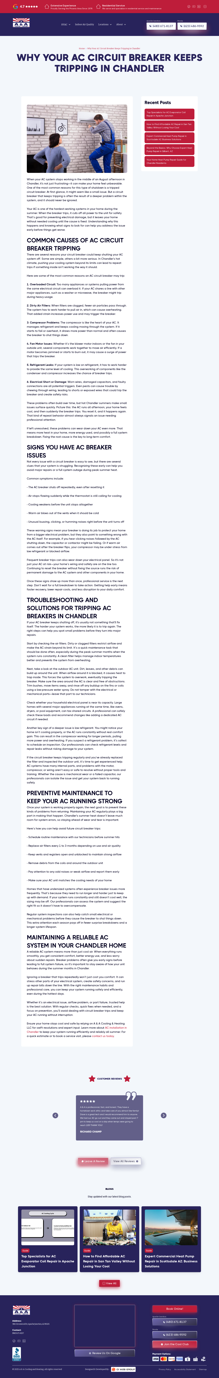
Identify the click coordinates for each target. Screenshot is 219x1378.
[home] (27, 24)
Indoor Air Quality (84, 24)
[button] (66, 24)
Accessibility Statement (185, 1369)
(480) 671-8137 (18, 1333)
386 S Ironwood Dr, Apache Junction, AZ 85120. (30, 1324)
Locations (103, 24)
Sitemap (203, 1369)
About (119, 24)
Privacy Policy (165, 1369)
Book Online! (174, 1308)
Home (82, 48)
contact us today (103, 1036)
